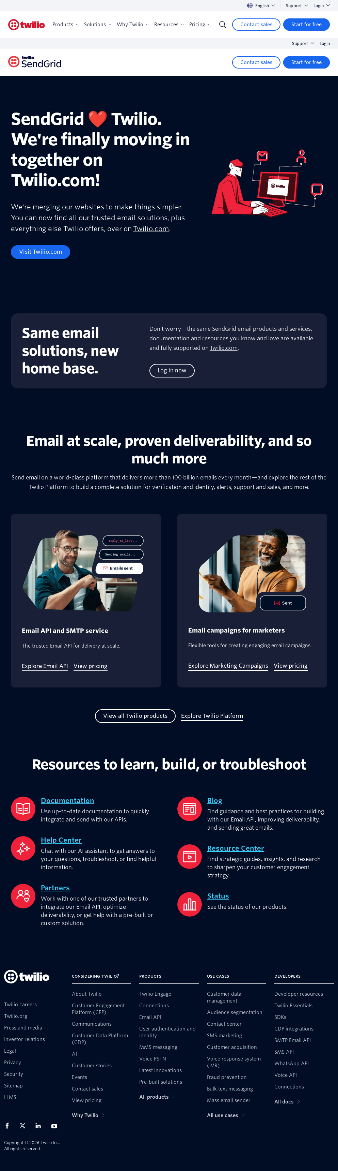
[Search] (222, 24)
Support (297, 5)
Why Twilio (133, 24)
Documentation (67, 801)
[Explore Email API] (45, 666)
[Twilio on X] (25, 1125)
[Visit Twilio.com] (40, 252)
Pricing (200, 24)
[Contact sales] (256, 24)
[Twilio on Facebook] (9, 1125)
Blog (214, 801)
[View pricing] (91, 666)
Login (321, 5)
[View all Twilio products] (135, 716)
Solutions (97, 24)
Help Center (61, 840)
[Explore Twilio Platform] (212, 716)
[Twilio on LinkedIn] (40, 1125)
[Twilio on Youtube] (56, 1125)
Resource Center (235, 848)
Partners (55, 888)
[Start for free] (306, 24)
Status (218, 896)
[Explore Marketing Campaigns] (228, 666)
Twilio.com (151, 229)
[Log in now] (172, 370)
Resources (169, 24)
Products (65, 24)
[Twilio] (26, 24)
